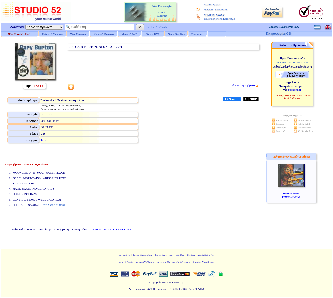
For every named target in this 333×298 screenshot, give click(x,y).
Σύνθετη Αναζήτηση (157, 26)
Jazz (43, 140)
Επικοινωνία (220, 9)
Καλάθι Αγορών (212, 4)
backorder (294, 89)
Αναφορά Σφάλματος (145, 262)
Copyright (154, 282)
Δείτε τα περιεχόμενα (242, 85)
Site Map (180, 255)
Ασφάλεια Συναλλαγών (203, 262)
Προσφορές (197, 34)
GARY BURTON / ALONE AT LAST (109, 229)
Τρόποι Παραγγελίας (142, 255)
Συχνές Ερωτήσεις (205, 255)
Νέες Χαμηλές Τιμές (19, 34)
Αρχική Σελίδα (126, 262)
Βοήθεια (208, 9)
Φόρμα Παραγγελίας (163, 255)
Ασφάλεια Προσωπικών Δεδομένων (173, 262)
